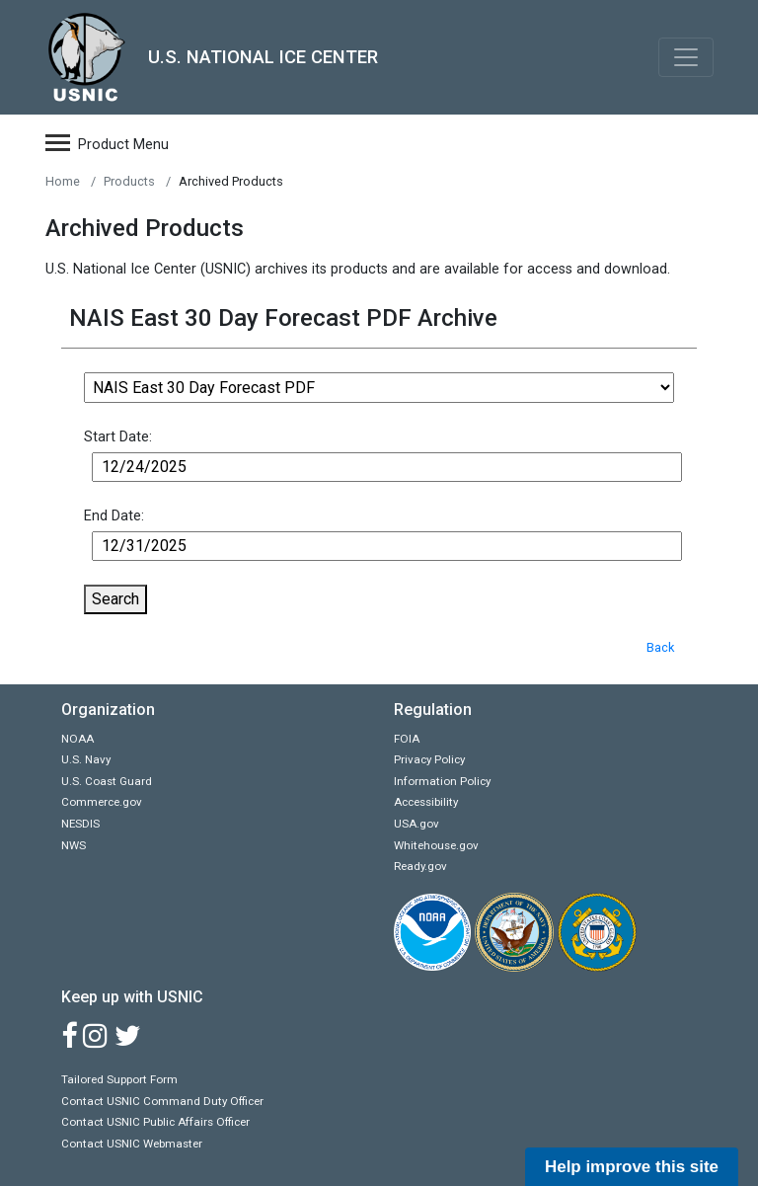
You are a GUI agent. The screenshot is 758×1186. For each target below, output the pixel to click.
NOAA (77, 739)
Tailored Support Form (119, 1079)
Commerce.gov (101, 802)
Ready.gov (420, 866)
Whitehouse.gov (436, 845)
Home (62, 181)
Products (129, 181)
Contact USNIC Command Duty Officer (162, 1101)
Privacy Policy (429, 759)
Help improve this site (632, 1166)
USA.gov (416, 823)
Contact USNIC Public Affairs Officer (155, 1122)
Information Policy (442, 781)
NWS (73, 845)
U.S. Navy (86, 759)
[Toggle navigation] (686, 57)
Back (660, 647)
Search (115, 599)
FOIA (406, 739)
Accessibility (426, 802)
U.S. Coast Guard (106, 781)
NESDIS (80, 823)
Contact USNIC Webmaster (131, 1143)
